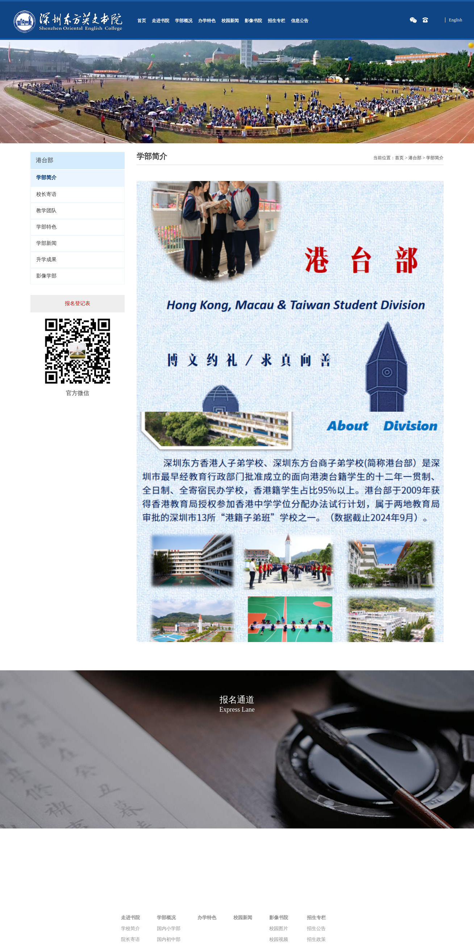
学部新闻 (46, 243)
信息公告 (299, 20)
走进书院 (160, 20)
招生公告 (316, 928)
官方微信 (77, 393)
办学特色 (207, 20)
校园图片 (278, 928)
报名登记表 (77, 303)
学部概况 (183, 20)
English (455, 19)
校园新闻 (230, 20)
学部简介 (435, 157)
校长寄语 (46, 194)
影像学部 (46, 276)
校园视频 (278, 939)
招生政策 (316, 939)
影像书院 (253, 20)
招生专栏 (276, 20)
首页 (141, 20)
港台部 (414, 157)
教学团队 (46, 210)
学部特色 (46, 227)
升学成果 (46, 259)
